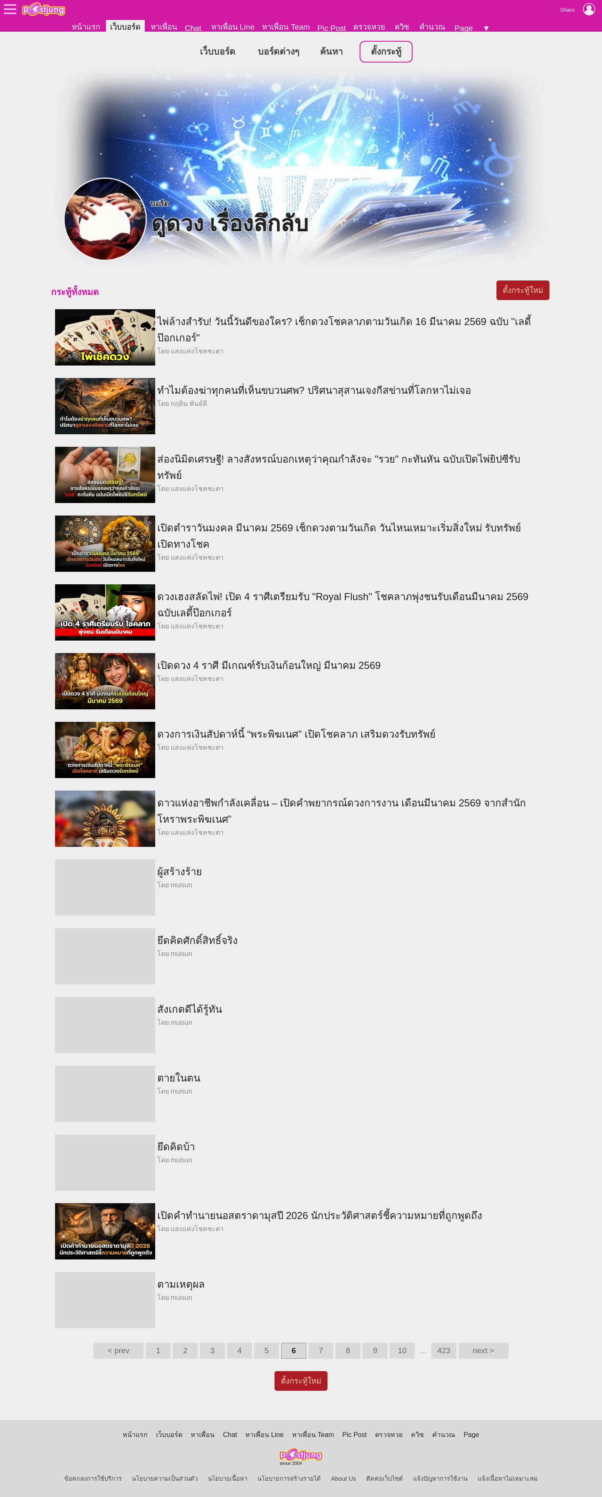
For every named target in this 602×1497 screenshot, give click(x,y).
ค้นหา (331, 52)
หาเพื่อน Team (286, 27)
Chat (193, 28)
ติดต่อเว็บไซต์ (384, 1478)
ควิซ (402, 27)
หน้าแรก (86, 27)
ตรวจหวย (369, 27)
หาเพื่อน (164, 27)
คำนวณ (432, 27)
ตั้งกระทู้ (386, 52)
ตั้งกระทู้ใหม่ (523, 290)
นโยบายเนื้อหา (227, 1478)
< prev (118, 1350)
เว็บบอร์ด (125, 27)
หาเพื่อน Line (232, 27)
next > (483, 1350)
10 (402, 1350)
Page (464, 28)
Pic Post (331, 28)
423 (443, 1350)
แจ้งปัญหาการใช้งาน (440, 1478)
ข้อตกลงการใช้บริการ (93, 1478)
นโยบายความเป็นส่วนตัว (165, 1478)
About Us (343, 1478)
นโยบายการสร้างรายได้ (289, 1478)
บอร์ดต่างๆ (278, 52)
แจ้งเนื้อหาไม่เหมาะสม (508, 1478)
